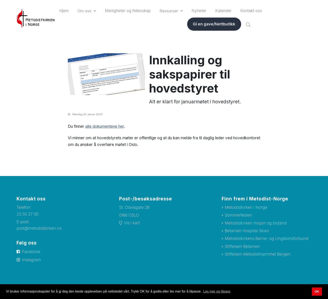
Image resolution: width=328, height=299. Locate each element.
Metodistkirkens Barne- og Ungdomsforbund (266, 239)
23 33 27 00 (28, 215)
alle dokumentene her (104, 127)
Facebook (31, 252)
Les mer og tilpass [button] (216, 291)
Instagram (31, 260)
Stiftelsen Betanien (242, 247)
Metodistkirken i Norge (246, 208)
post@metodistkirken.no (39, 229)
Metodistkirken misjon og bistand (256, 224)
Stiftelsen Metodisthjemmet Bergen (258, 255)
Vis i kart (132, 223)
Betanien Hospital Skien (247, 231)
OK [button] (317, 291)
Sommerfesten (238, 216)
